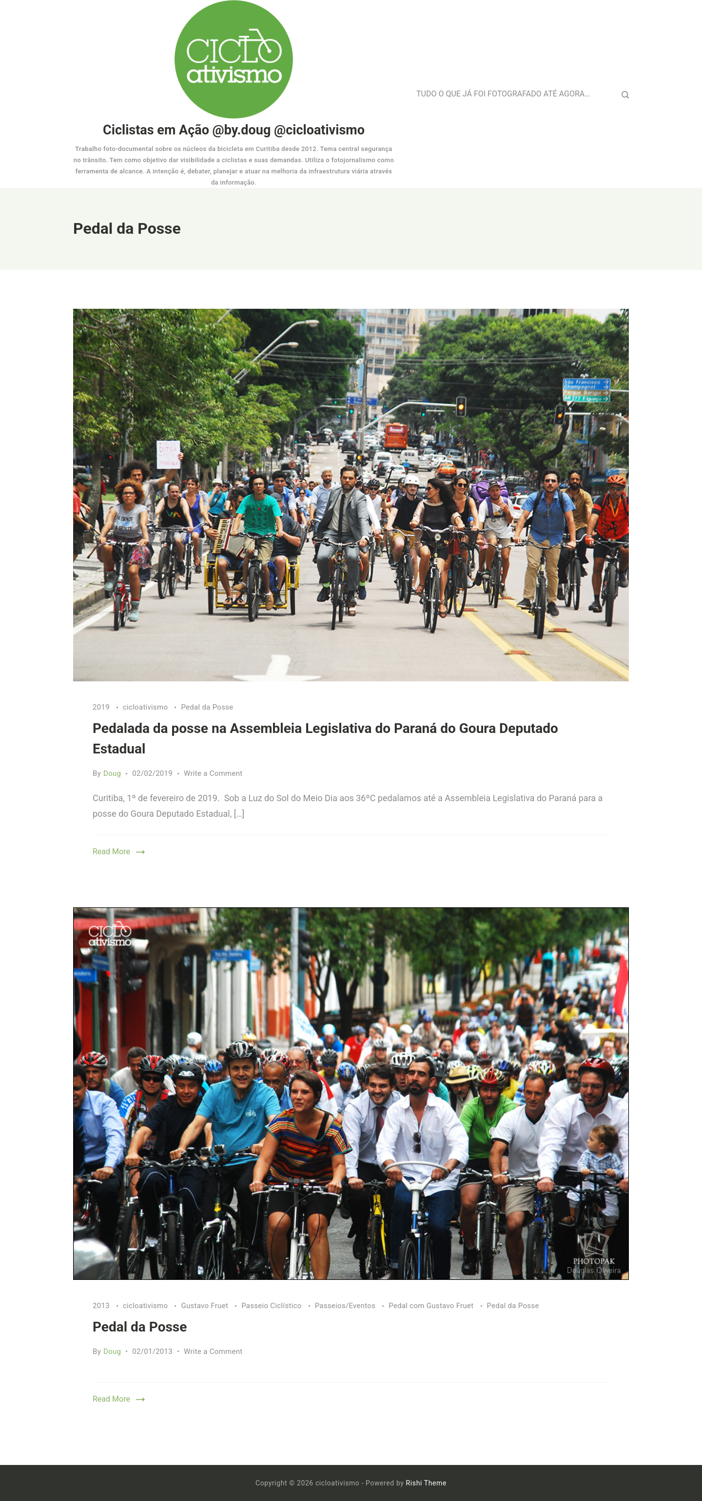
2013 (102, 1305)
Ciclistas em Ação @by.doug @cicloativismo (234, 130)
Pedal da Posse (207, 707)
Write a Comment (213, 773)
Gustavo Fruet (205, 1305)
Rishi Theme (426, 1483)
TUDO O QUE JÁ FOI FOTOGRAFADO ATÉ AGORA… (503, 93)
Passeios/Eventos (346, 1305)
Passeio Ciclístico (272, 1305)
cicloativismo (146, 707)
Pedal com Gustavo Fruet (432, 1305)
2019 (102, 707)
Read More (111, 851)
